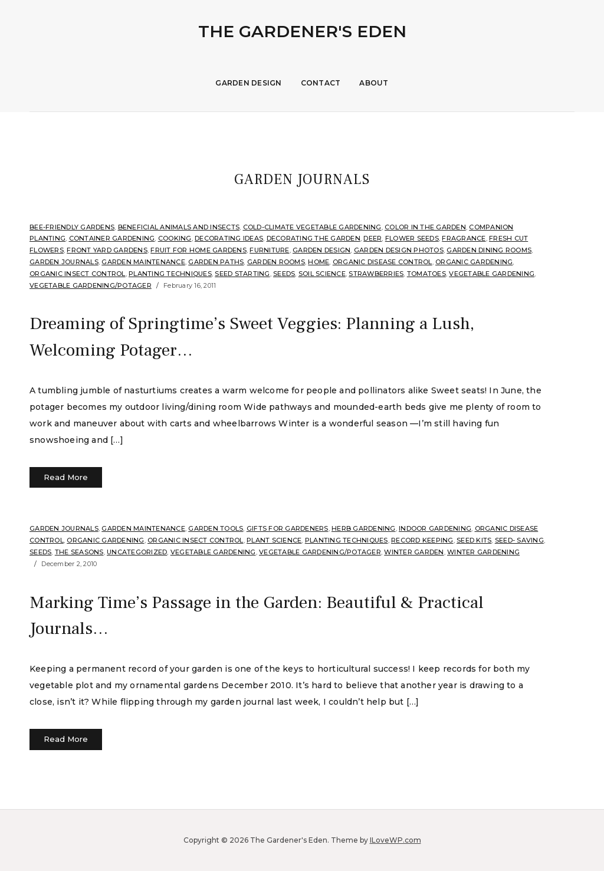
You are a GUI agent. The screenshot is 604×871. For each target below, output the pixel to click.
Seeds (284, 273)
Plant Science (274, 540)
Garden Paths (216, 262)
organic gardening (474, 262)
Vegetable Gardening (491, 273)
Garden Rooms (276, 262)
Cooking (175, 238)
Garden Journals (64, 262)
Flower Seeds (412, 238)
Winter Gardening (483, 552)
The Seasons (79, 552)
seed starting (242, 273)
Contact (321, 82)
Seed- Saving (519, 540)
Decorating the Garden (313, 238)
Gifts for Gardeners (288, 528)
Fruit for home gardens (198, 250)
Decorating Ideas (229, 238)
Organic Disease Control (382, 262)
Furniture (269, 250)
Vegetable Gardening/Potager (90, 285)
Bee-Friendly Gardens (71, 227)
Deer (372, 238)
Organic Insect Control (77, 273)
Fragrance (463, 238)
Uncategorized (137, 552)
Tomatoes (426, 273)
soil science (322, 273)
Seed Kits (474, 540)
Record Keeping (422, 540)
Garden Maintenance (143, 262)
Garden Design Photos (399, 250)
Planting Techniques (170, 273)
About (373, 82)
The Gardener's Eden (302, 31)
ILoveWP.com (395, 840)
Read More (66, 477)
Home (318, 262)
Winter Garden (414, 552)
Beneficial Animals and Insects (179, 227)
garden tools (215, 528)
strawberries (376, 273)
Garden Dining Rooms (489, 250)
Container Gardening (112, 238)
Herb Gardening (363, 528)
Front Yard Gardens (107, 250)
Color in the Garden (425, 227)
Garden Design (248, 82)
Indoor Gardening (435, 528)
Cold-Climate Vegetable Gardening (312, 227)
